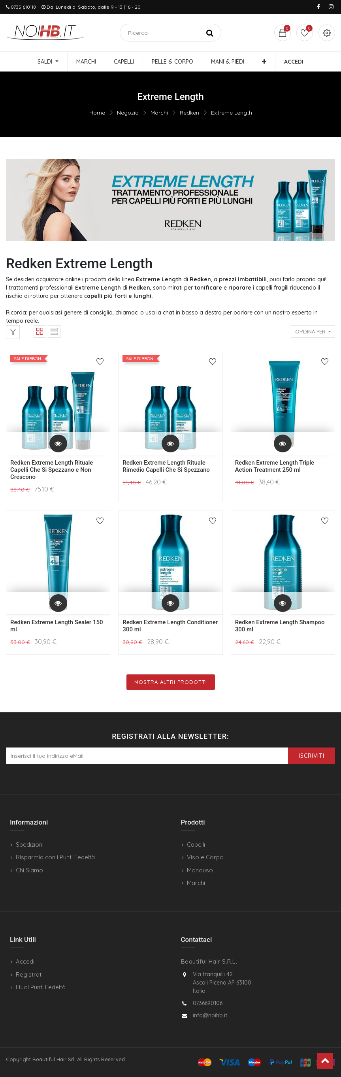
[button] (264, 62)
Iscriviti (311, 755)
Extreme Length (231, 112)
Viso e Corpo (205, 857)
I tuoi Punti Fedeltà (41, 987)
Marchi (159, 112)
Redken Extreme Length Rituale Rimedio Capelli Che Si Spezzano (166, 466)
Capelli (196, 844)
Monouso (200, 870)
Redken (189, 112)
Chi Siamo (29, 870)
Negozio (128, 112)
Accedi (25, 961)
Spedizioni (29, 844)
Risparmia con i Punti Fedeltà (55, 857)
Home (97, 112)
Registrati (29, 974)
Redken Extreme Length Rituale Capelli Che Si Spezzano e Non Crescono (51, 469)
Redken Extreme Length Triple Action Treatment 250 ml (275, 466)
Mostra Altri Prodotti (170, 682)
